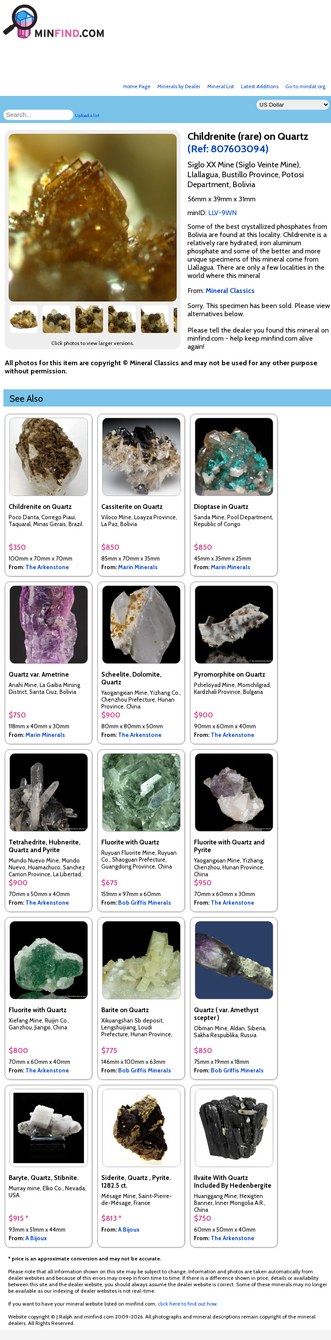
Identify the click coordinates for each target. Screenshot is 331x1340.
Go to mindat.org (305, 86)
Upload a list (87, 115)
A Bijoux (36, 1238)
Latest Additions (259, 86)
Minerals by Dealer (178, 86)
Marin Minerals (138, 567)
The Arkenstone (47, 567)
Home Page (136, 86)
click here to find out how (187, 1303)
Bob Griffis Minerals (144, 902)
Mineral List (220, 86)
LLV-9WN (222, 213)
